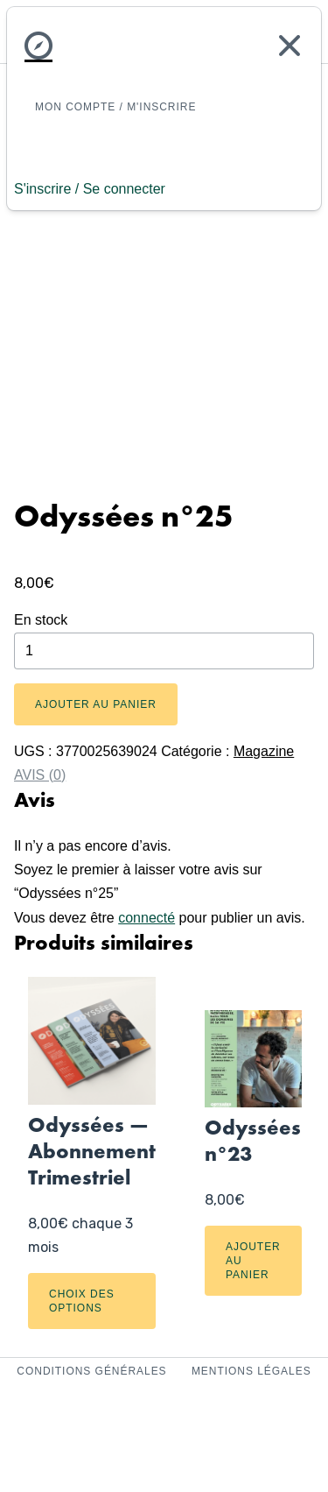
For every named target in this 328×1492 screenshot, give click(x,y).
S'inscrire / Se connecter (89, 188)
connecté (146, 917)
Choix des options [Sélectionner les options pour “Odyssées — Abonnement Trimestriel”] (82, 1301)
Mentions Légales (251, 1371)
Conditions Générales (94, 1371)
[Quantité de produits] (164, 651)
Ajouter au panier (96, 704)
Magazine (264, 751)
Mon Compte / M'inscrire (115, 107)
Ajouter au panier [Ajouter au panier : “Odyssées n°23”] (253, 1261)
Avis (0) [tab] (40, 774)
